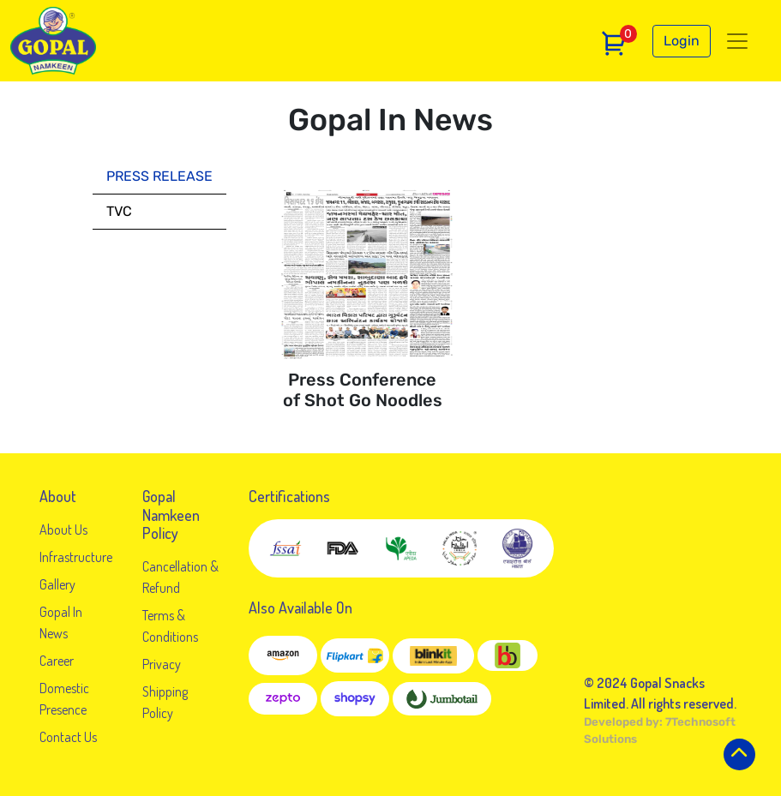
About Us (63, 529)
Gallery (57, 584)
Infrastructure (75, 557)
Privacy (161, 664)
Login (682, 41)
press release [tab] (159, 176)
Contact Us (68, 736)
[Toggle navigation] (737, 41)
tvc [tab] (119, 211)
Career (56, 660)
